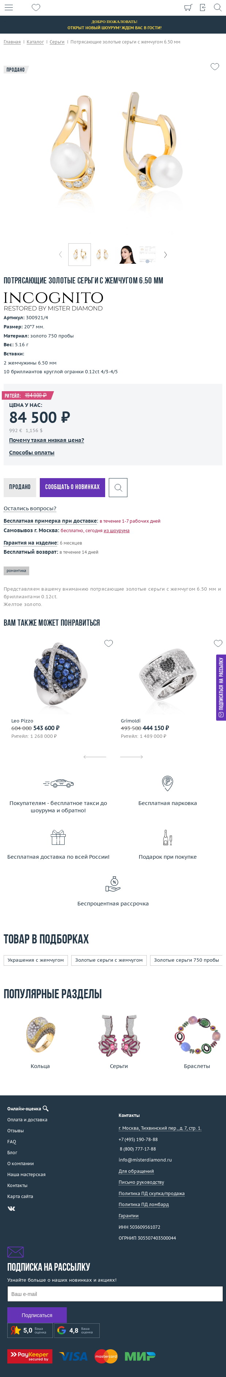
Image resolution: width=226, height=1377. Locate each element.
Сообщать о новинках (72, 487)
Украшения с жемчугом (36, 960)
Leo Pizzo (22, 721)
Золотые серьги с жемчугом (109, 960)
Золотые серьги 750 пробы (186, 960)
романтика (16, 570)
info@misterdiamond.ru (145, 1160)
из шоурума (117, 530)
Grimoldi (131, 721)
